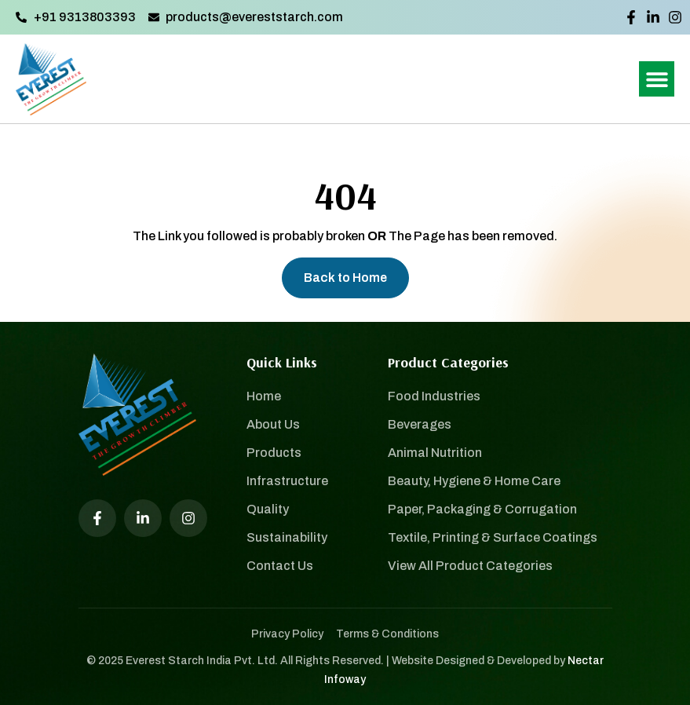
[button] (656, 79)
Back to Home (345, 277)
